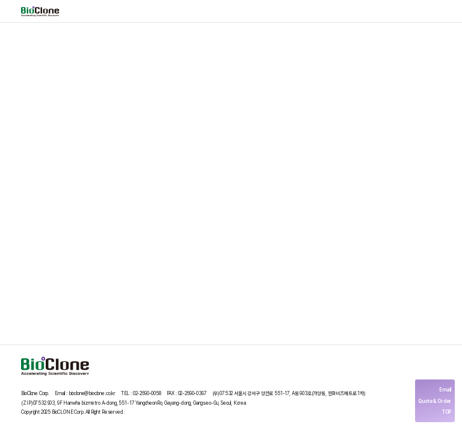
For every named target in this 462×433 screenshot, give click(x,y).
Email (445, 390)
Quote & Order (434, 401)
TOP (447, 412)
